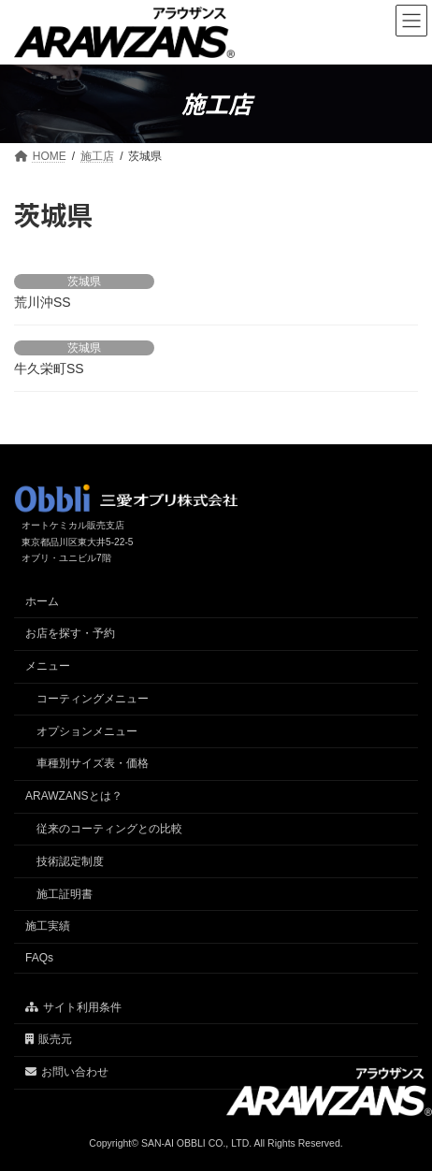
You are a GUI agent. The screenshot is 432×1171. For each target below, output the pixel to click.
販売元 (48, 1039)
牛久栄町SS (49, 368)
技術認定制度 (70, 861)
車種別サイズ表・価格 (92, 763)
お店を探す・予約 (70, 633)
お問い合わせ (66, 1071)
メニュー (47, 665)
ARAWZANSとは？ (73, 795)
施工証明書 (64, 893)
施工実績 (47, 925)
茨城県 (84, 281)
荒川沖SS (42, 302)
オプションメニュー (86, 730)
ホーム (42, 600)
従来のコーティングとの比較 (109, 828)
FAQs (39, 957)
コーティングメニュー (92, 698)
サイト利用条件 (73, 1006)
